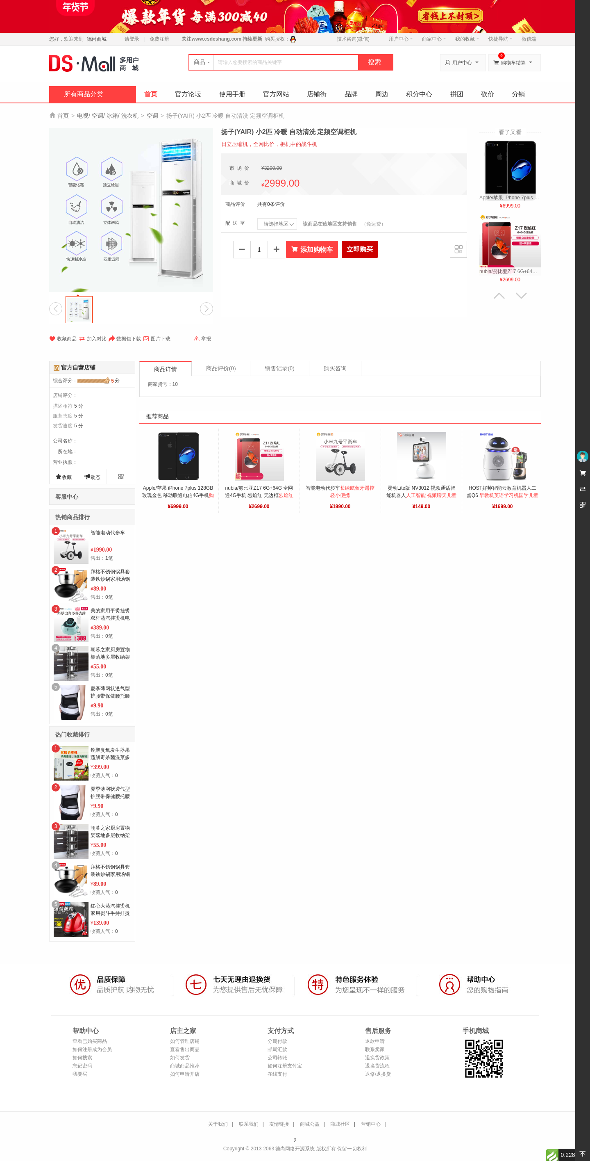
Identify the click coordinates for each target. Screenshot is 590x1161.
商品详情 (165, 369)
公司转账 (277, 1058)
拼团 (456, 94)
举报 (202, 339)
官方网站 (276, 94)
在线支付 (277, 1074)
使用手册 (232, 94)
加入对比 (93, 339)
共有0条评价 (271, 204)
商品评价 (221, 368)
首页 (150, 94)
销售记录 (279, 368)
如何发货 (180, 1058)
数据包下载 (125, 339)
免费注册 (159, 39)
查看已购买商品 (90, 1041)
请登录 (132, 39)
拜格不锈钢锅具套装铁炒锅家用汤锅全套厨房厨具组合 (110, 579)
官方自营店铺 (78, 367)
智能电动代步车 (108, 533)
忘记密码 (82, 1066)
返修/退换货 (378, 1074)
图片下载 (156, 339)
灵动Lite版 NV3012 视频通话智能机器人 (421, 495)
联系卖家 (375, 1049)
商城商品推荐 (185, 1066)
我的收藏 (467, 39)
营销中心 (371, 1124)
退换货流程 (377, 1066)
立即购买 (360, 249)
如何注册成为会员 (92, 1049)
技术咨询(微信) (353, 39)
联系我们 (249, 1124)
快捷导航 (500, 39)
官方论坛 (188, 94)
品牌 (351, 94)
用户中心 (401, 39)
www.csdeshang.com (216, 39)
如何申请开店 (185, 1074)
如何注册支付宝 (285, 1066)
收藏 (63, 476)
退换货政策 (377, 1058)
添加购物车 (312, 249)
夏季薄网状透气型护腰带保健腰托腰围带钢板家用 (110, 696)
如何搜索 (82, 1058)
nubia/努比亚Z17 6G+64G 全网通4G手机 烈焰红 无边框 (260, 495)
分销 (518, 94)
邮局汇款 (277, 1049)
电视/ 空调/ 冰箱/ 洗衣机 (107, 115)
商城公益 (310, 1124)
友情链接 (279, 1124)
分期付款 (277, 1041)
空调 (152, 115)
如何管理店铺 (185, 1041)
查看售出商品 (185, 1049)
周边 (381, 94)
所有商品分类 (83, 94)
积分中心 (419, 94)
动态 (92, 476)
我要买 (80, 1074)
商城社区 (340, 1124)
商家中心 (434, 39)
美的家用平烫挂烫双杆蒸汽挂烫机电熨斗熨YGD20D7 (110, 618)
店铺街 (317, 94)
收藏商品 (63, 339)
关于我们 (218, 1124)
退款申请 (375, 1041)
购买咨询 (335, 368)
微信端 (529, 39)
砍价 (487, 94)
